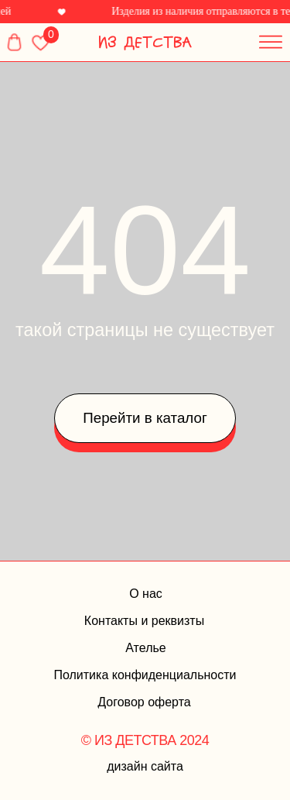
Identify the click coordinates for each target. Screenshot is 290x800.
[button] (267, 38)
